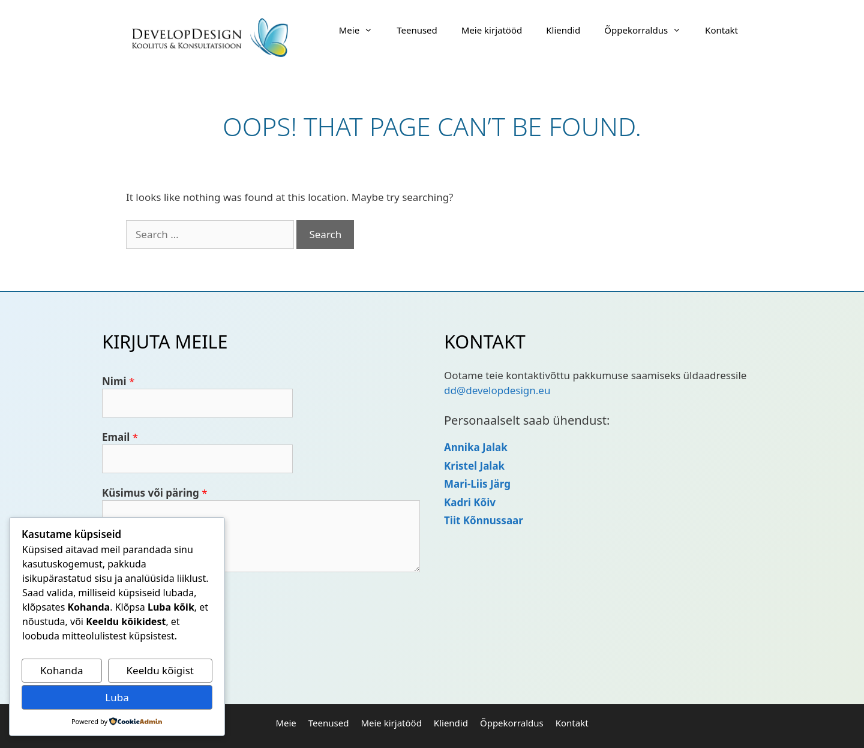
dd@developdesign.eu (497, 390)
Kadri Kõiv (470, 502)
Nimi (118, 381)
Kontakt (721, 30)
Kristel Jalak (474, 466)
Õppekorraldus (648, 30)
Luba (116, 697)
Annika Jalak (476, 447)
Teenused (417, 30)
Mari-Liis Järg (477, 484)
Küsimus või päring (155, 493)
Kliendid (563, 30)
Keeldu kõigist (160, 670)
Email (120, 437)
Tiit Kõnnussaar (483, 520)
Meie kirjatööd (491, 30)
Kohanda (61, 670)
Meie (362, 30)
